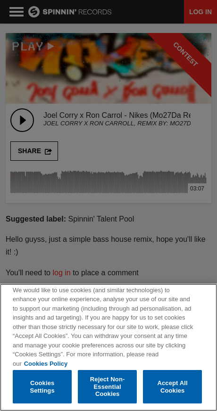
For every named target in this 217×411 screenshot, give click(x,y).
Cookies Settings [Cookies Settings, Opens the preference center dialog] (42, 386)
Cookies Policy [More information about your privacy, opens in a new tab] (45, 363)
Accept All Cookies (172, 386)
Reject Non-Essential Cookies (107, 387)
